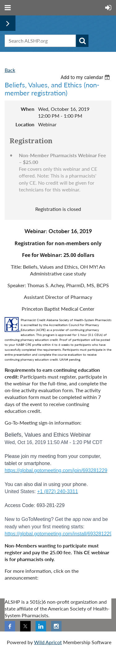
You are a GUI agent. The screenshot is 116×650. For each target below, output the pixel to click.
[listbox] (86, 77)
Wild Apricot (48, 642)
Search (82, 41)
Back (10, 70)
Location (24, 124)
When (27, 109)
